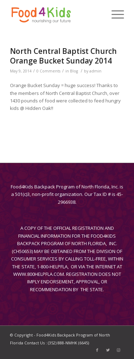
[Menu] (114, 14)
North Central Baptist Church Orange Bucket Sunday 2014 (63, 56)
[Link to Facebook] (97, 350)
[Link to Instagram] (118, 350)
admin (95, 71)
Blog (74, 71)
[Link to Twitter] (108, 350)
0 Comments (48, 71)
